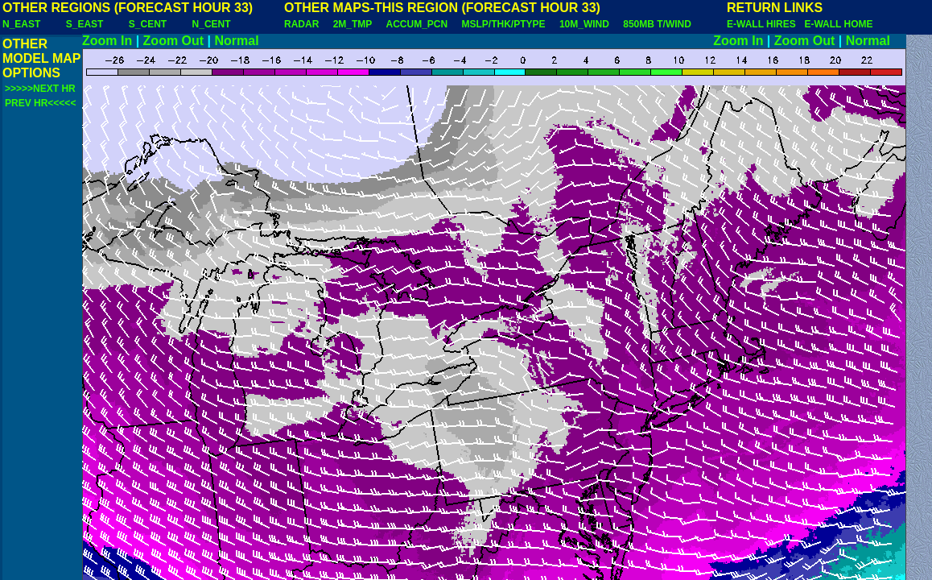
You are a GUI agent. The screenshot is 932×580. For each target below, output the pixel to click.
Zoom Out (173, 41)
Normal (237, 41)
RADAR (301, 24)
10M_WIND (584, 24)
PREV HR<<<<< (40, 103)
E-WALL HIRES (764, 24)
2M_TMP (352, 24)
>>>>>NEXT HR (40, 88)
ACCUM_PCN (417, 24)
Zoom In (107, 41)
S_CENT (148, 24)
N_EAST (21, 24)
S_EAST (85, 24)
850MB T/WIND (657, 24)
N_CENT (211, 24)
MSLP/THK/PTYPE (504, 24)
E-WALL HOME (838, 24)
